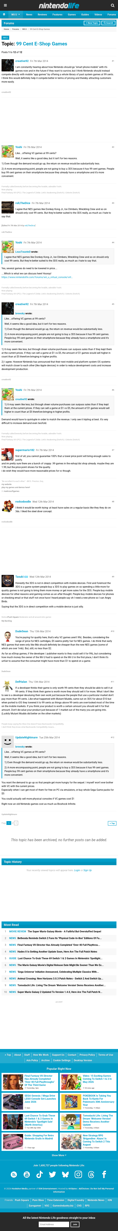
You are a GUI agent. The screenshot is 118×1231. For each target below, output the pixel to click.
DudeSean (21, 631)
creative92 (22, 61)
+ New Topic (92, 23)
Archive (45, 1060)
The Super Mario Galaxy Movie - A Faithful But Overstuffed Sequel (55, 931)
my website (7, 484)
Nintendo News (96, 1200)
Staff (27, 1054)
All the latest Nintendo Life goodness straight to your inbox (59, 1217)
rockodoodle (23, 501)
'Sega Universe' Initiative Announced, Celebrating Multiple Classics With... (54, 971)
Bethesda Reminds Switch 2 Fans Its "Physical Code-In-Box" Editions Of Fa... (55, 938)
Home (6, 29)
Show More (59, 1155)
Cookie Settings (62, 1060)
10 (113, 631)
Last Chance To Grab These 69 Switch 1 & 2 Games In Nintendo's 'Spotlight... (55, 958)
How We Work (41, 1054)
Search (108, 23)
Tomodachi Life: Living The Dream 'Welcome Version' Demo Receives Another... (57, 985)
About (17, 1054)
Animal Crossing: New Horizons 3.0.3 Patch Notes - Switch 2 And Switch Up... (56, 978)
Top (8, 1054)
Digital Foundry (76, 1200)
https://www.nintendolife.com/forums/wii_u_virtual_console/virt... (37, 277)
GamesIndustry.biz (63, 1205)
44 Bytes (72, 1188)
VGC (47, 1205)
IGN (110, 1200)
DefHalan (21, 681)
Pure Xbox (38, 1200)
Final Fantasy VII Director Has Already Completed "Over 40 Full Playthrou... (54, 944)
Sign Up (87, 870)
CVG (79, 1205)
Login (77, 870)
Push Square (13, 617)
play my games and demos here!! (16, 487)
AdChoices (83, 1188)
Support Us (58, 1054)
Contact (72, 1054)
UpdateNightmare (26, 737)
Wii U (24, 29)
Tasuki (19, 576)
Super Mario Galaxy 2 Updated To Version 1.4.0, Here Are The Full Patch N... (55, 992)
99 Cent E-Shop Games (41, 44)
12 (113, 737)
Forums (9, 23)
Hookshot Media (20, 1188)
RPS (87, 1205)
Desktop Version (83, 1060)
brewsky (20, 313)
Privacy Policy (87, 1054)
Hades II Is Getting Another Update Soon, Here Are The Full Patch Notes (53, 951)
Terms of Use (105, 1054)
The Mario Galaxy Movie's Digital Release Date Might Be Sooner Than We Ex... (56, 965)
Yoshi (18, 147)
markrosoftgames (11, 491)
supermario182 (24, 450)
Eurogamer (35, 1205)
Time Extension (55, 1200)
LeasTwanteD (23, 251)
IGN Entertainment (48, 1188)
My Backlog (7, 621)
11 (113, 682)
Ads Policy (32, 1060)
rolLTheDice (22, 203)
